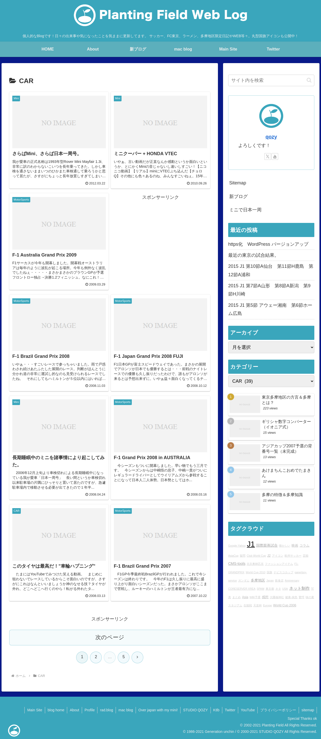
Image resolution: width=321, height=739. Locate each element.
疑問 (242, 555)
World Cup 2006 (284, 605)
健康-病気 (291, 597)
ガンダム (243, 580)
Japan (270, 580)
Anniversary (292, 580)
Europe (267, 605)
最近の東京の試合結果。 (253, 255)
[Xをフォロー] (267, 156)
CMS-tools (236, 563)
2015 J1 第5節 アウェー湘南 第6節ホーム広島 (270, 309)
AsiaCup (233, 555)
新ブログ (238, 196)
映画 (295, 545)
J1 (251, 544)
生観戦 (248, 605)
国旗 (269, 572)
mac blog (125, 710)
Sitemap (237, 182)
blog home (56, 710)
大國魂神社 (277, 597)
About (74, 710)
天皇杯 (257, 605)
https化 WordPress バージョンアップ (268, 244)
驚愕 (301, 597)
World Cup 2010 (255, 572)
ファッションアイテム (279, 563)
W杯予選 (254, 597)
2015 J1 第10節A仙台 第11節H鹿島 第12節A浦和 (270, 270)
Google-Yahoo (237, 545)
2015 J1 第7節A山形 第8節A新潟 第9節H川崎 (269, 290)
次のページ (109, 637)
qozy (271, 137)
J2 (268, 555)
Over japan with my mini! (158, 710)
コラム (304, 545)
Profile (90, 710)
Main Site (34, 710)
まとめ (236, 597)
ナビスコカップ (283, 572)
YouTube (248, 710)
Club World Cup (256, 555)
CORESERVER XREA (241, 588)
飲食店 (279, 580)
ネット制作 (299, 588)
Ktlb (216, 710)
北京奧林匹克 (255, 563)
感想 (265, 597)
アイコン (277, 555)
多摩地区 (258, 580)
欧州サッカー (293, 555)
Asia (245, 597)
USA (285, 588)
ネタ (278, 588)
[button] (309, 80)
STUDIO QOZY (195, 710)
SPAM (260, 588)
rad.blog (106, 710)
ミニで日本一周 (245, 209)
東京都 (270, 588)
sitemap (308, 710)
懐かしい (284, 545)
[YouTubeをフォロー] (275, 156)
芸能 (305, 555)
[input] (271, 80)
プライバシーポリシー (278, 710)
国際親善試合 (267, 545)
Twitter (230, 710)
